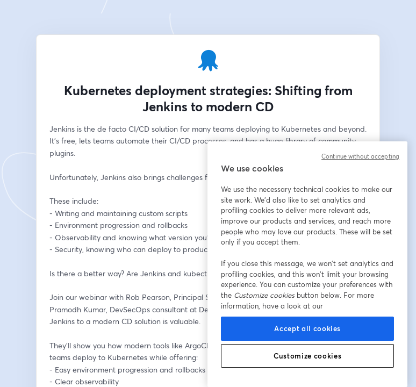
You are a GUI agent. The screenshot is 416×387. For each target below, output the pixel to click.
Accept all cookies (307, 328)
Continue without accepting (360, 156)
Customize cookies (307, 356)
